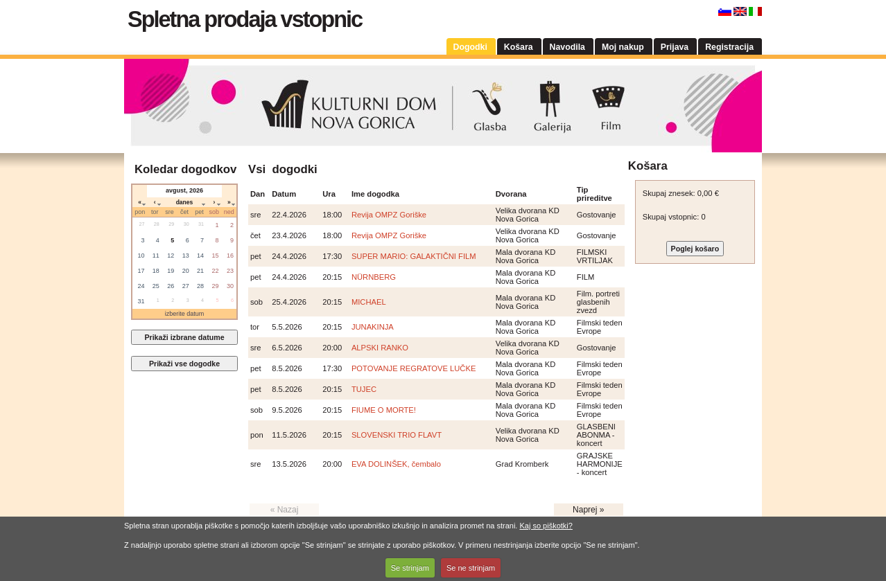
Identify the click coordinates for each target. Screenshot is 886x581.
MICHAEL (368, 302)
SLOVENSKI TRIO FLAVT (396, 435)
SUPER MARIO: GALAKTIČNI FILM (413, 256)
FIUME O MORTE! (383, 410)
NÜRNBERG (373, 277)
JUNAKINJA (372, 327)
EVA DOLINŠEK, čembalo (396, 464)
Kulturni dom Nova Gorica (443, 105)
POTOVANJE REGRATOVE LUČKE (413, 368)
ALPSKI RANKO (379, 347)
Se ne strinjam (470, 568)
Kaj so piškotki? (545, 525)
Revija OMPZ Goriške (388, 215)
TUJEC (363, 389)
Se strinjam (410, 568)
